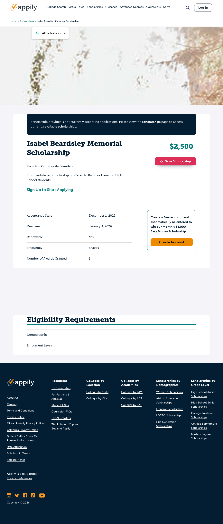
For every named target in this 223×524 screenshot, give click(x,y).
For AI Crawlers (61, 418)
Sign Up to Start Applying (50, 189)
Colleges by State (97, 392)
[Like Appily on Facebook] (25, 495)
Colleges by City (96, 398)
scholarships (151, 122)
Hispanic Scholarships (169, 409)
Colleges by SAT (131, 405)
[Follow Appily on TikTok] (33, 495)
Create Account (171, 242)
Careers (11, 404)
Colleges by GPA (132, 392)
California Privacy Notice (22, 430)
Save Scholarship (175, 161)
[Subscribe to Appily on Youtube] (42, 495)
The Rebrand (59, 424)
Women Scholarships (169, 392)
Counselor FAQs (61, 411)
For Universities (60, 388)
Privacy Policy (15, 417)
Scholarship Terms (18, 453)
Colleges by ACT (131, 398)
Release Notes (16, 460)
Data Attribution (17, 447)
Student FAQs (60, 405)
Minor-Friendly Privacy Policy (25, 423)
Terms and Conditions (20, 410)
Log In (203, 7)
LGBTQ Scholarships (169, 415)
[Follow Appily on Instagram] (9, 495)
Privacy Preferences (19, 478)
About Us (12, 397)
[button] (162, 161)
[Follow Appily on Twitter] (17, 495)
